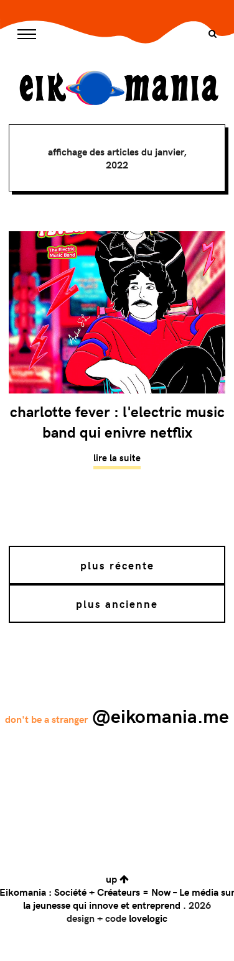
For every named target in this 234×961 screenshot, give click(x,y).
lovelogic (148, 917)
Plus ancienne (117, 603)
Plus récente (117, 565)
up (117, 878)
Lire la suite (117, 457)
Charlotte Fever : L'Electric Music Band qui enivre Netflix (117, 421)
